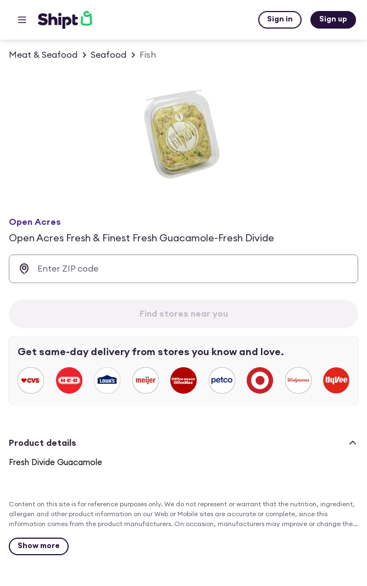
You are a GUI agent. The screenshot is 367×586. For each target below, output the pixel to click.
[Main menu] (22, 20)
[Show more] (39, 546)
